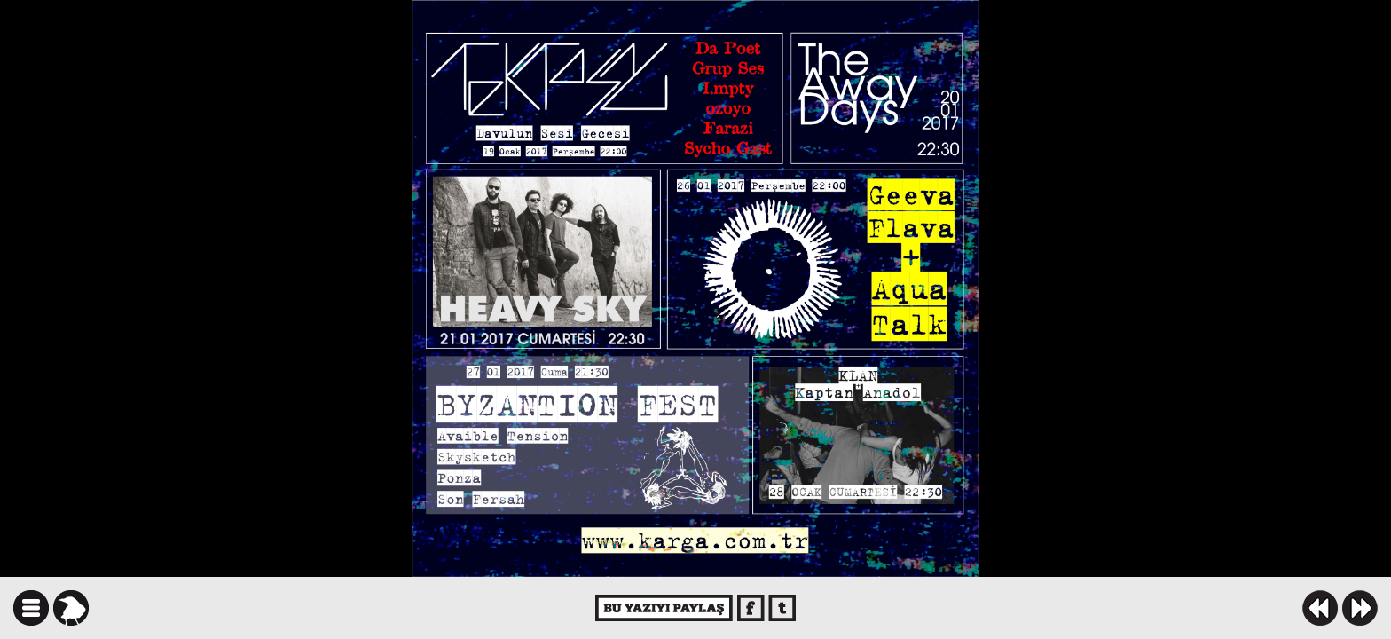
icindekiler (31, 608)
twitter (782, 608)
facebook (751, 608)
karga (71, 608)
